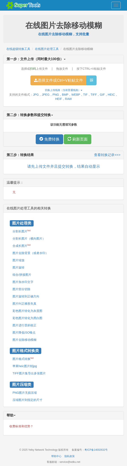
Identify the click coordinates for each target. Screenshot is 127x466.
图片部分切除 (21, 289)
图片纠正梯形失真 (24, 303)
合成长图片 (22, 245)
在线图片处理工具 (47, 49)
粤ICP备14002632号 (96, 449)
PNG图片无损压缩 (25, 392)
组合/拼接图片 (22, 274)
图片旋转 (18, 267)
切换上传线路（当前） (63, 90)
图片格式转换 (23, 359)
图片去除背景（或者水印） (30, 253)
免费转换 (49, 139)
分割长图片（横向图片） (29, 238)
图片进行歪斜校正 (24, 325)
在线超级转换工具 (18, 49)
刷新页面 (77, 139)
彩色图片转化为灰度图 (27, 311)
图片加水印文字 (23, 282)
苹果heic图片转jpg (25, 366)
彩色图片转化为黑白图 (27, 318)
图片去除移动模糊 (24, 339)
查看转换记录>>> (107, 155)
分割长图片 (22, 231)
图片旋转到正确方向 (26, 296)
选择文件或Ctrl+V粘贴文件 (58, 80)
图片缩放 (18, 260)
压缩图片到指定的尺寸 (27, 400)
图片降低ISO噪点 (24, 332)
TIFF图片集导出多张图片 (29, 373)
